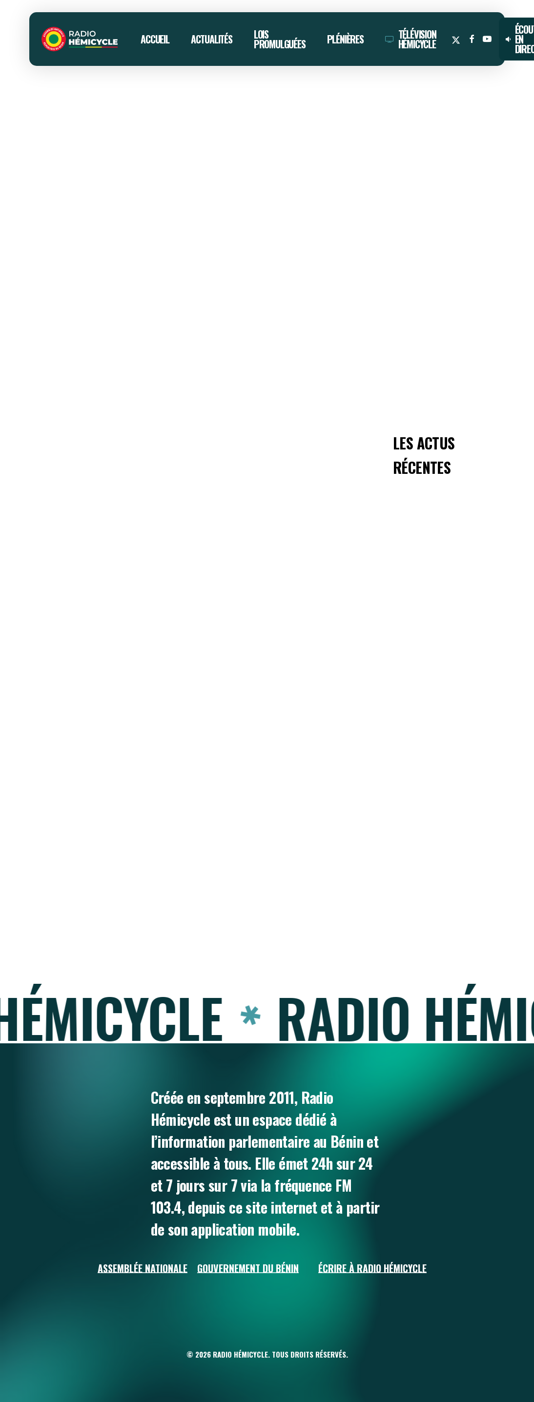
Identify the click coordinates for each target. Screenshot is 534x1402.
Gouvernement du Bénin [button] (248, 1268)
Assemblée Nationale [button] (142, 1268)
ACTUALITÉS (55, 104)
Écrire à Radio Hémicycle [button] (372, 1268)
